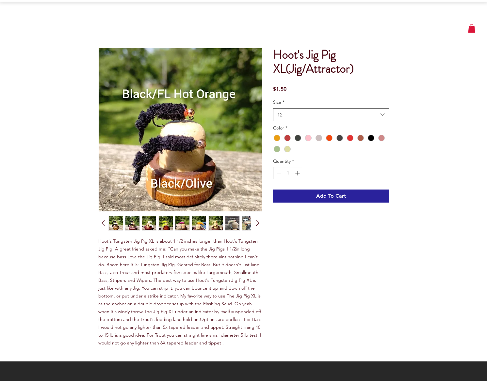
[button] (471, 28)
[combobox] (331, 114)
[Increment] (298, 173)
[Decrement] (278, 173)
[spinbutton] (288, 173)
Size (278, 102)
